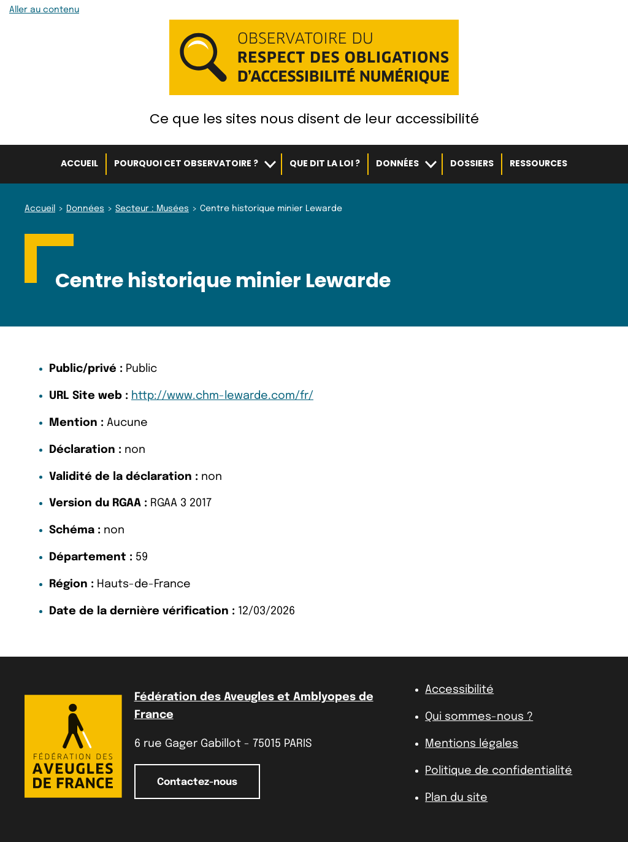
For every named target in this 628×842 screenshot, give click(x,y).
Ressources (538, 163)
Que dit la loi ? (324, 163)
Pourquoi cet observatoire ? (186, 163)
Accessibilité (459, 689)
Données (397, 163)
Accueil (79, 163)
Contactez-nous (197, 782)
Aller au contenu (44, 10)
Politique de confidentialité (498, 770)
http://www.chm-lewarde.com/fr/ (222, 395)
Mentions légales (471, 743)
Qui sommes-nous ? (479, 716)
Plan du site (456, 797)
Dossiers (472, 163)
